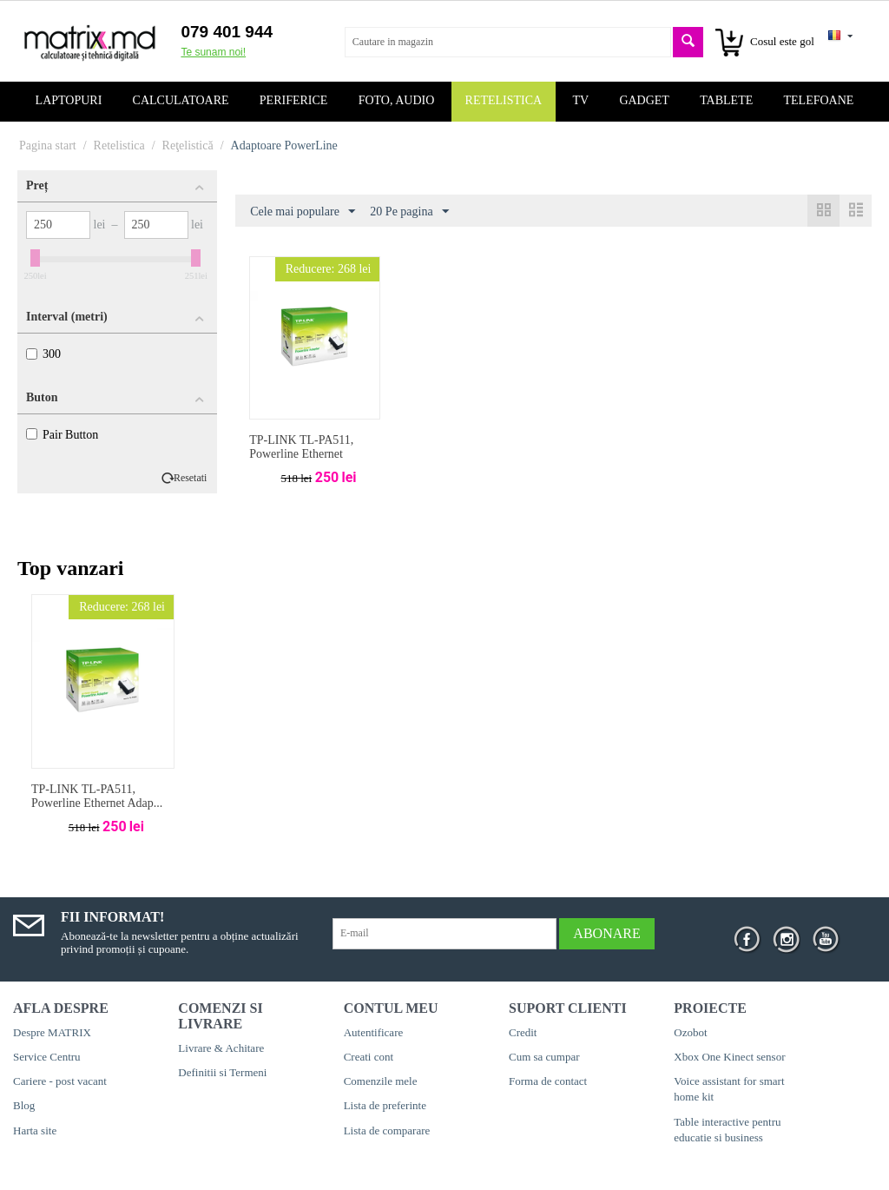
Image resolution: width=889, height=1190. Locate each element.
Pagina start (47, 145)
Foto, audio (397, 100)
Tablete (726, 100)
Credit (523, 1032)
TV (580, 100)
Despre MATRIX (52, 1032)
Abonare (606, 933)
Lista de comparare (387, 1130)
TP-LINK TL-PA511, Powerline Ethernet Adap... (96, 796)
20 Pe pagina (409, 212)
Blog (24, 1105)
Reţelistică (188, 145)
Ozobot (690, 1032)
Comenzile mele (381, 1081)
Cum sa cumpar (544, 1056)
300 (43, 353)
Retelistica (504, 100)
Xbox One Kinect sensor (729, 1056)
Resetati (190, 478)
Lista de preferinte (385, 1105)
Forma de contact (548, 1081)
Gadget (644, 100)
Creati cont (368, 1056)
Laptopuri (69, 100)
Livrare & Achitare (221, 1047)
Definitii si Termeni (222, 1072)
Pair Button (62, 434)
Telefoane (819, 100)
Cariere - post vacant (60, 1081)
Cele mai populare (302, 212)
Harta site (34, 1130)
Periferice (294, 100)
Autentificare (374, 1032)
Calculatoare (181, 100)
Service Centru (47, 1056)
